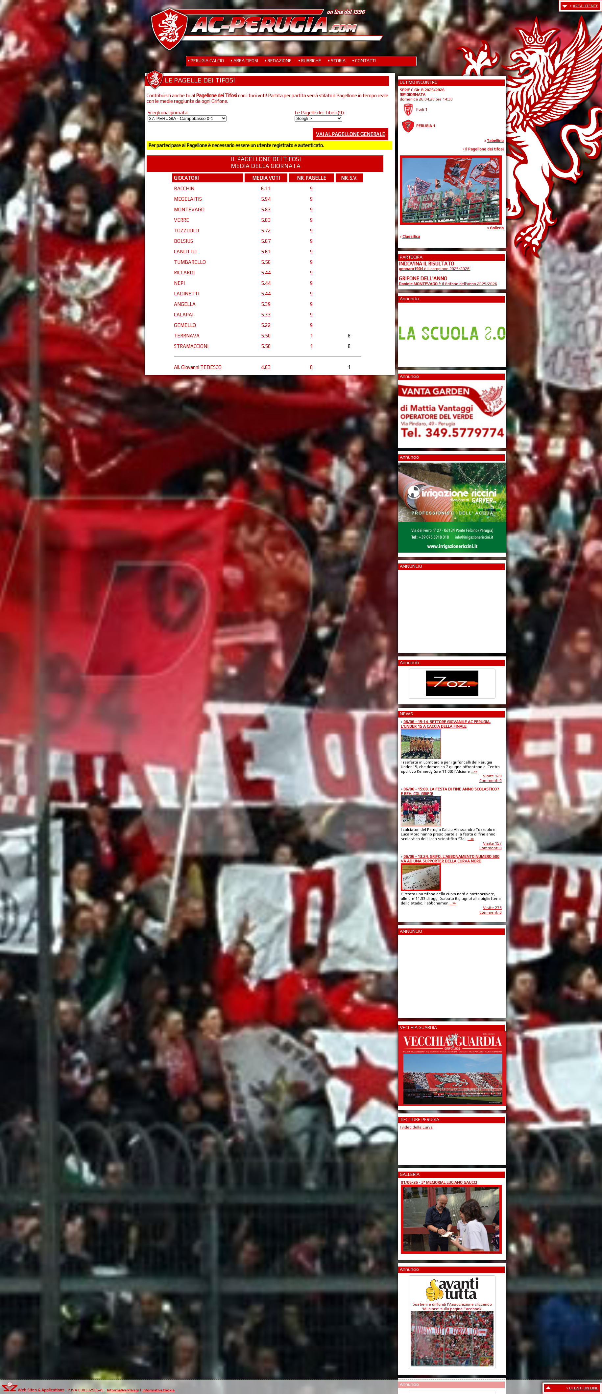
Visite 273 (492, 907)
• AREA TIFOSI (244, 60)
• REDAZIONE (278, 60)
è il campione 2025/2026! (434, 268)
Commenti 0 (490, 780)
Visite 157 (492, 843)
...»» (474, 771)
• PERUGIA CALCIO (206, 60)
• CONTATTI (364, 60)
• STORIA (337, 60)
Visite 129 (492, 776)
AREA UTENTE (585, 6)
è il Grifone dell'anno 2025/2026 (448, 284)
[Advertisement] (418, 609)
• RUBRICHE (309, 60)
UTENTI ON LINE (583, 1388)
